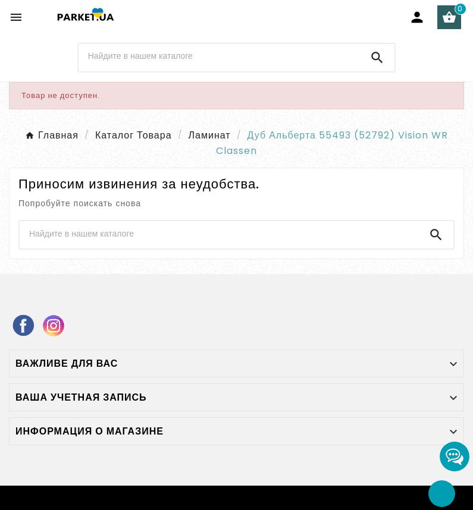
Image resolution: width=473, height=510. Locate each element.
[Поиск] (220, 56)
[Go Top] (441, 493)
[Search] (377, 57)
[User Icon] (417, 17)
